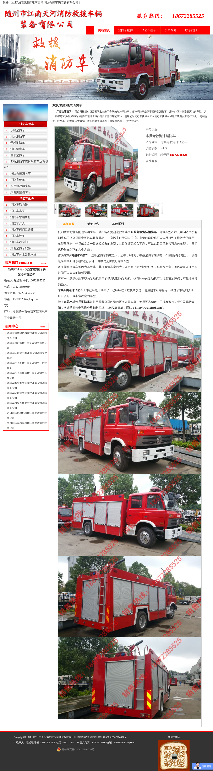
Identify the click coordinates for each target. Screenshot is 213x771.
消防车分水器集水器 (23, 254)
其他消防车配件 (20, 248)
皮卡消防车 (17, 155)
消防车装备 (17, 235)
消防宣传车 (17, 179)
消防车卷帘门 (19, 242)
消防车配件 (125, 30)
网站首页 (104, 30)
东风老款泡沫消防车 (67, 105)
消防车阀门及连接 (22, 229)
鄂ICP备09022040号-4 (114, 737)
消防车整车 (149, 30)
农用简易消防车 (20, 186)
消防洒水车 (17, 149)
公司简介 (170, 30)
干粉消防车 (17, 142)
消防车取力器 (19, 204)
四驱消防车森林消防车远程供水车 (26, 164)
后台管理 (132, 737)
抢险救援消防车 (20, 173)
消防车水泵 (17, 210)
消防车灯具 (17, 223)
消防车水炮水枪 (20, 217)
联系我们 (191, 30)
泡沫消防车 (17, 136)
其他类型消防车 (20, 192)
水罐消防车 (17, 130)
